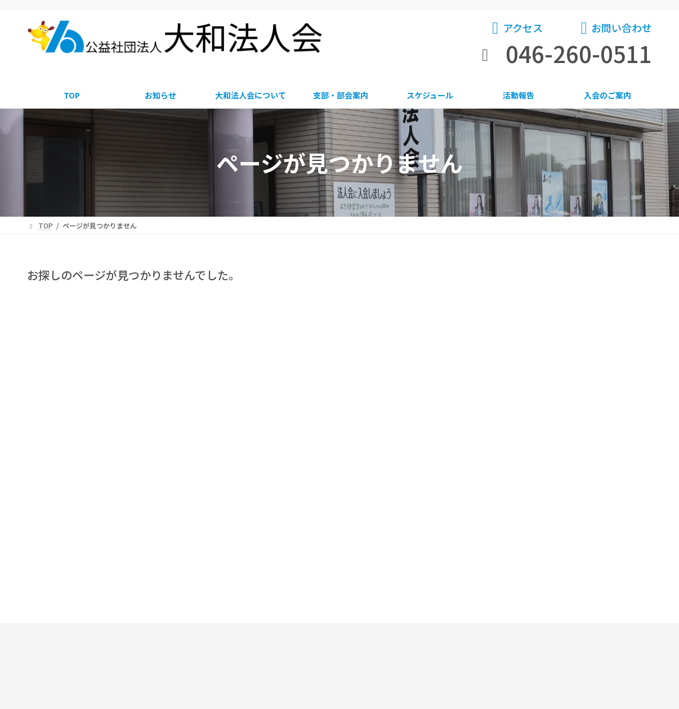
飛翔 (494, 314)
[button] (516, 30)
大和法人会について (221, 506)
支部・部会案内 (335, 506)
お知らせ (502, 291)
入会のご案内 (599, 506)
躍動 (494, 336)
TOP (60, 506)
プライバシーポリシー (397, 661)
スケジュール (433, 506)
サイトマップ (383, 642)
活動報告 (516, 506)
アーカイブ (501, 391)
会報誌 (498, 359)
